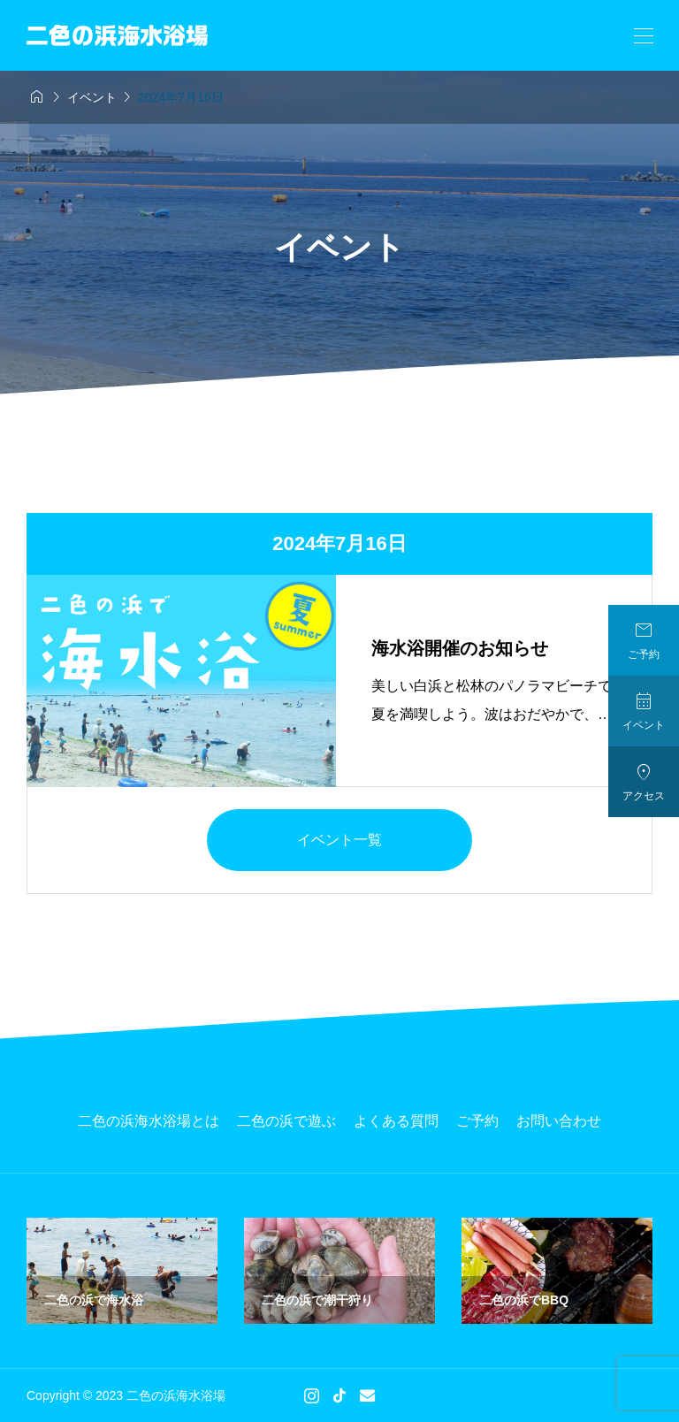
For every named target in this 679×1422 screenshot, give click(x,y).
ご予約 (477, 1120)
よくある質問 (396, 1120)
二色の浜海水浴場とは (148, 1120)
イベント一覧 (339, 839)
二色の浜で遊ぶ (286, 1120)
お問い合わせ (558, 1120)
